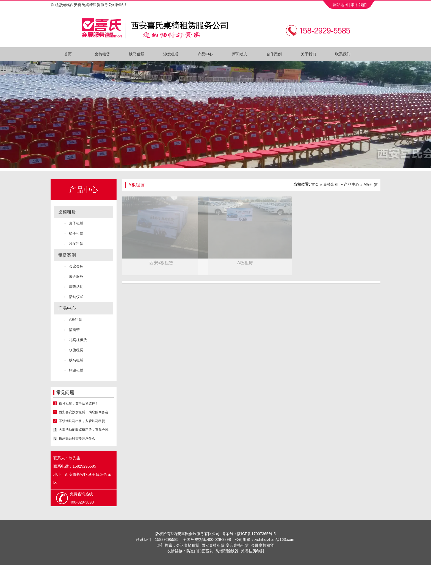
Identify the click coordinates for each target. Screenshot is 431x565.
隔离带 (74, 330)
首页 (68, 54)
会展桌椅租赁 (262, 545)
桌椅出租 (331, 184)
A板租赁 (75, 319)
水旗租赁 (76, 350)
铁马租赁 (136, 54)
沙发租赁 (171, 54)
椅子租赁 (76, 233)
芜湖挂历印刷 (252, 551)
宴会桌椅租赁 (237, 545)
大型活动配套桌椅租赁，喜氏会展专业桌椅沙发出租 (86, 430)
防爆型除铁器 (227, 551)
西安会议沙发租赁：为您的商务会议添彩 (86, 412)
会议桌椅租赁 (187, 545)
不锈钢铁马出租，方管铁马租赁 (82, 421)
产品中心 (205, 54)
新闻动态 (239, 54)
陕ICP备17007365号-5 (256, 534)
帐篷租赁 (76, 370)
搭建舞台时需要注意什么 (77, 438)
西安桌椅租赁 (213, 545)
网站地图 (340, 4)
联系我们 (359, 4)
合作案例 (274, 54)
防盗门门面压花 (199, 551)
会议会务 (76, 266)
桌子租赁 (76, 223)
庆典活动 (76, 287)
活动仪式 (76, 297)
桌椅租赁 (102, 54)
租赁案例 (67, 255)
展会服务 (76, 276)
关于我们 (308, 54)
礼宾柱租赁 (78, 340)
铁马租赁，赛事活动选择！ (78, 403)
